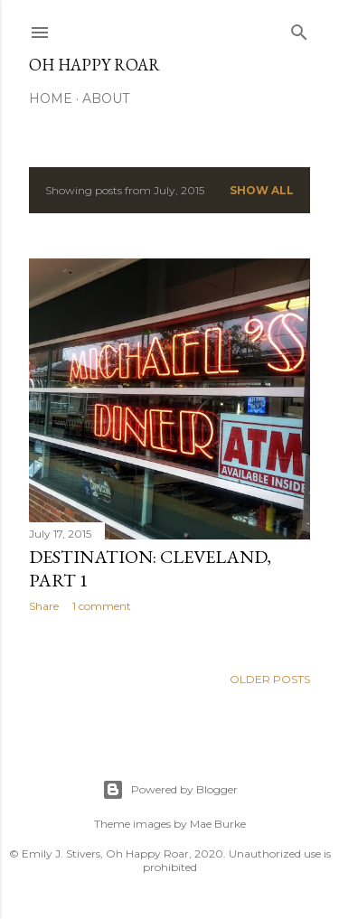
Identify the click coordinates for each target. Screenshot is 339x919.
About (105, 98)
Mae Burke (218, 823)
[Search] (299, 28)
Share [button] (44, 606)
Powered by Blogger (170, 790)
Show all (262, 190)
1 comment (101, 606)
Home (50, 98)
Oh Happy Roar (94, 64)
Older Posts (270, 679)
